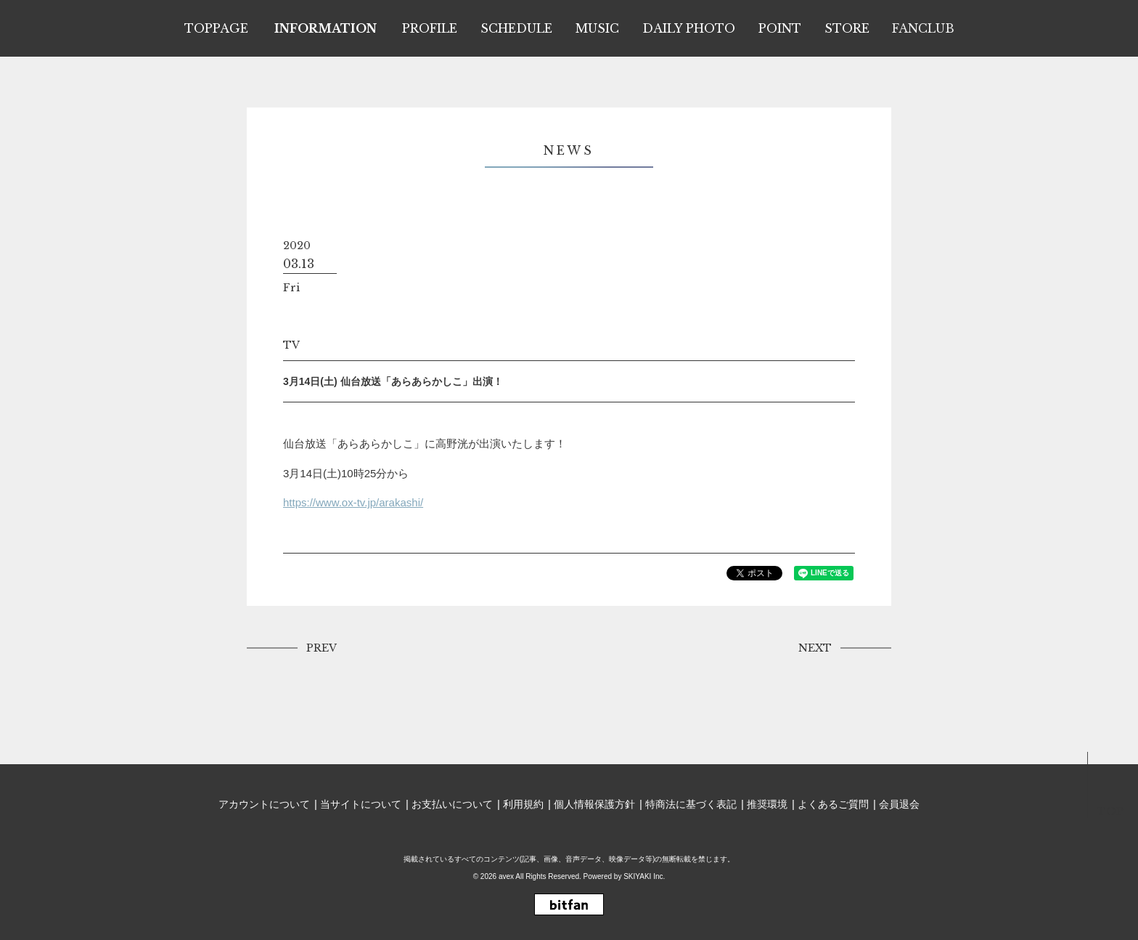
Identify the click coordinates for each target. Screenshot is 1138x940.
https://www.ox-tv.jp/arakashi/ (353, 502)
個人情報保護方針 (594, 804)
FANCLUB (923, 28)
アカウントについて (264, 804)
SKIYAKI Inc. (644, 876)
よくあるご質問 (833, 804)
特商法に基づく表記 (691, 804)
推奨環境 (767, 804)
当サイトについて (360, 804)
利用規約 (523, 804)
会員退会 (899, 804)
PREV (321, 648)
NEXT (815, 648)
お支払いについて (452, 804)
